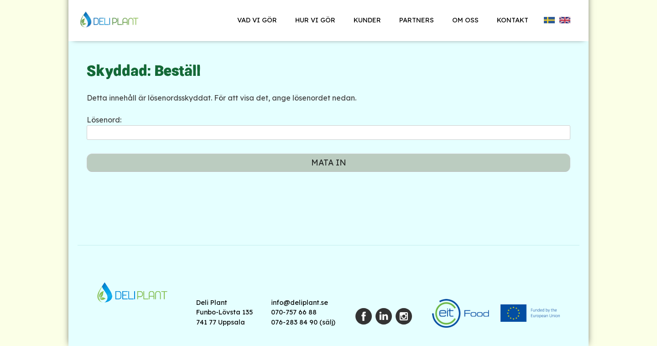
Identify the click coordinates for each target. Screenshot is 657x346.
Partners (416, 20)
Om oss (465, 20)
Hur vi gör (315, 20)
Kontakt (512, 20)
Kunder (367, 20)
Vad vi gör (257, 20)
